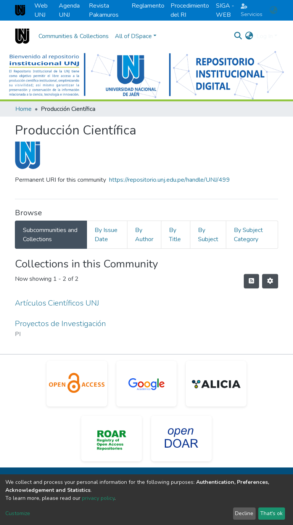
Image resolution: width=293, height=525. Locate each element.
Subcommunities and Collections (50, 234)
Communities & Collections (74, 36)
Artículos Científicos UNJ (57, 303)
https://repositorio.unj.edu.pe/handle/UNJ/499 (169, 180)
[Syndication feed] (251, 281)
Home (23, 109)
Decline (244, 513)
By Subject (208, 234)
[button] (273, 10)
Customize (17, 513)
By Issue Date (106, 234)
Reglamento (148, 6)
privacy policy (98, 498)
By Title (175, 234)
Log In (264, 36)
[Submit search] (238, 36)
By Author (144, 234)
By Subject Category (248, 234)
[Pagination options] (270, 281)
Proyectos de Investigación (60, 324)
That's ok (271, 513)
